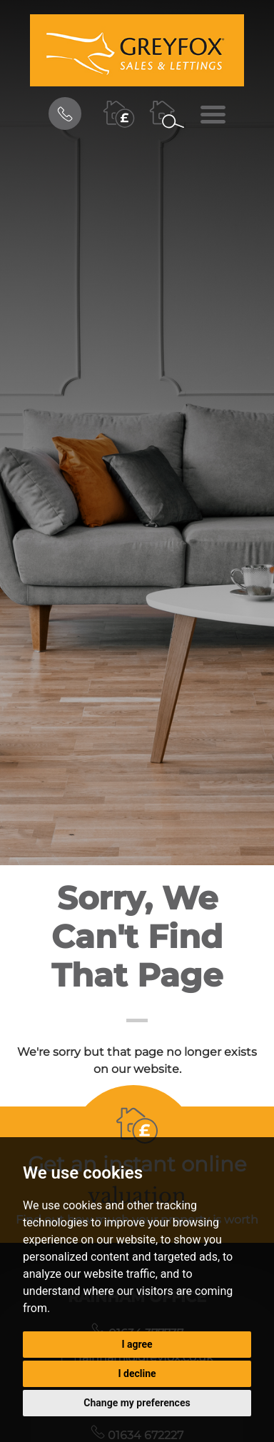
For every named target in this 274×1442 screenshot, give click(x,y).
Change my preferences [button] (136, 1402)
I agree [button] (136, 1344)
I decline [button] (137, 1373)
